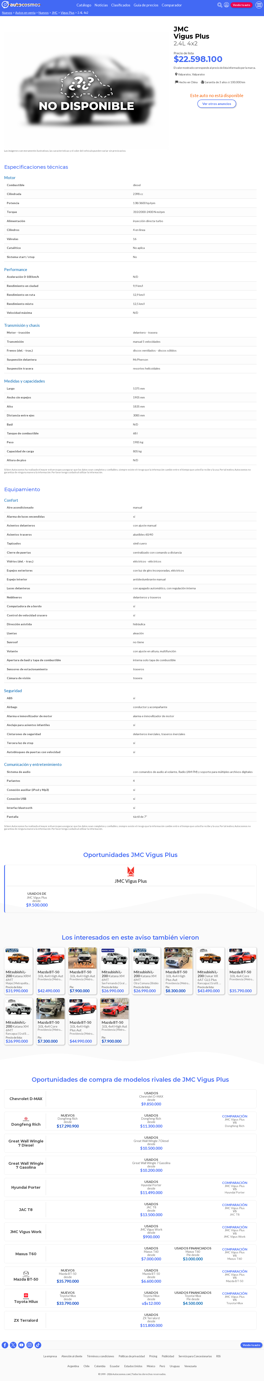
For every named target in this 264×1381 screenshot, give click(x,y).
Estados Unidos (133, 1366)
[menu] (259, 4)
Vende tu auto (241, 5)
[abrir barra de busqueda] (219, 5)
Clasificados (120, 5)
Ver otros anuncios (216, 104)
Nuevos (7, 12)
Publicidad (168, 1356)
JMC (55, 12)
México (151, 1366)
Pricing (153, 1356)
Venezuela (190, 1366)
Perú (162, 1366)
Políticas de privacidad (132, 1356)
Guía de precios (146, 5)
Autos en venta (25, 12)
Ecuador (115, 1366)
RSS (218, 1356)
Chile (87, 1366)
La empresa (50, 1356)
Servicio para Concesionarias (195, 1356)
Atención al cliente (71, 1356)
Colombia (99, 1366)
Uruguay (175, 1366)
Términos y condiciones (100, 1356)
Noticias (101, 5)
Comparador (172, 5)
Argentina (73, 1366)
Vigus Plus (67, 12)
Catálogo (84, 5)
